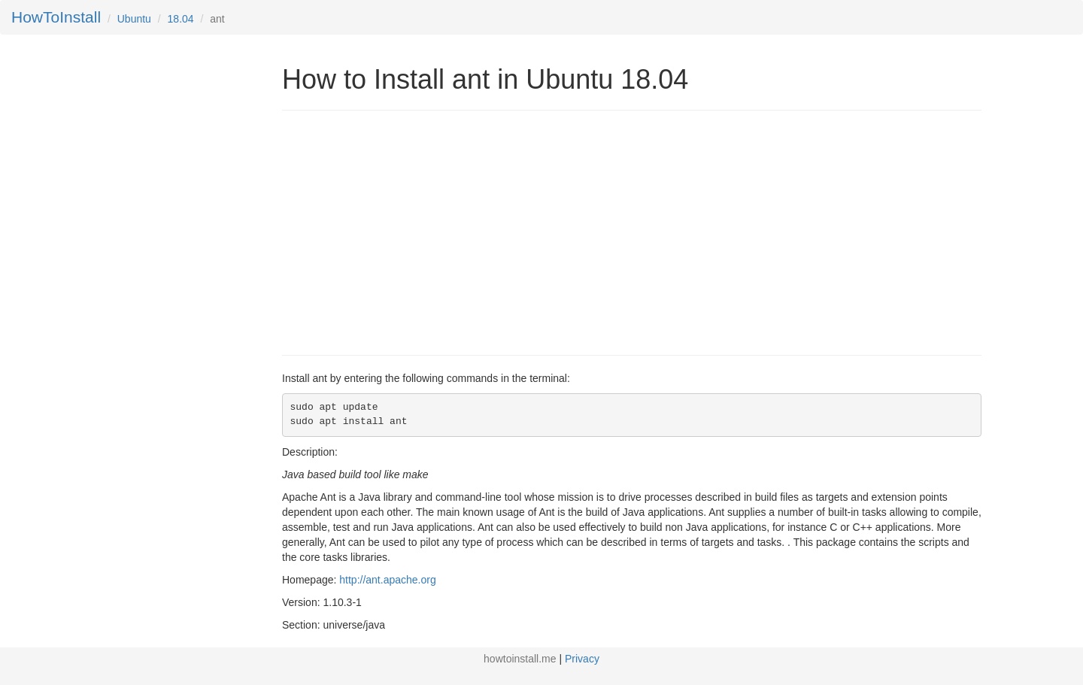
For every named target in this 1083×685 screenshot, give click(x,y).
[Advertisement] (408, 231)
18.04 (181, 19)
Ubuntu (134, 19)
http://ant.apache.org (387, 580)
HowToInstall (56, 17)
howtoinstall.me (520, 659)
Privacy (582, 659)
